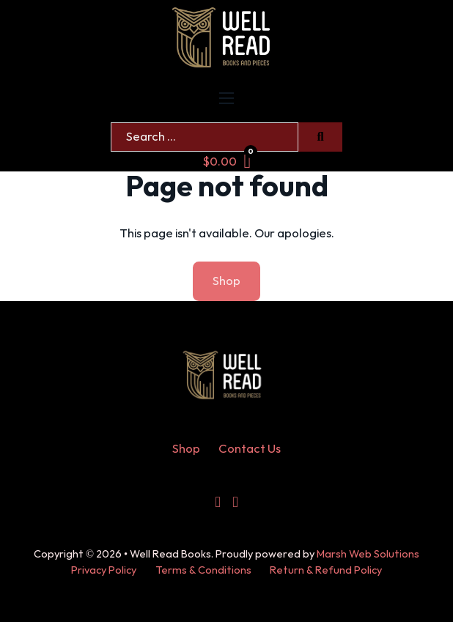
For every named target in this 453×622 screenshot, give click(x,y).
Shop (186, 449)
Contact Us (249, 449)
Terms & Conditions (203, 570)
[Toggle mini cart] (226, 161)
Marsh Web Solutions (368, 554)
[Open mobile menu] (226, 98)
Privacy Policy (103, 570)
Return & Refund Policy (326, 570)
